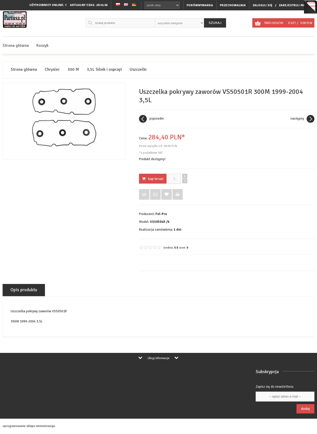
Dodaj (305, 408)
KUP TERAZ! (152, 179)
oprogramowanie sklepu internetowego (29, 426)
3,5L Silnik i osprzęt (104, 69)
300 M (73, 69)
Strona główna (16, 45)
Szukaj (215, 23)
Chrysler (52, 69)
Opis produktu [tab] (23, 290)
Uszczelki (138, 69)
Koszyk (42, 45)
